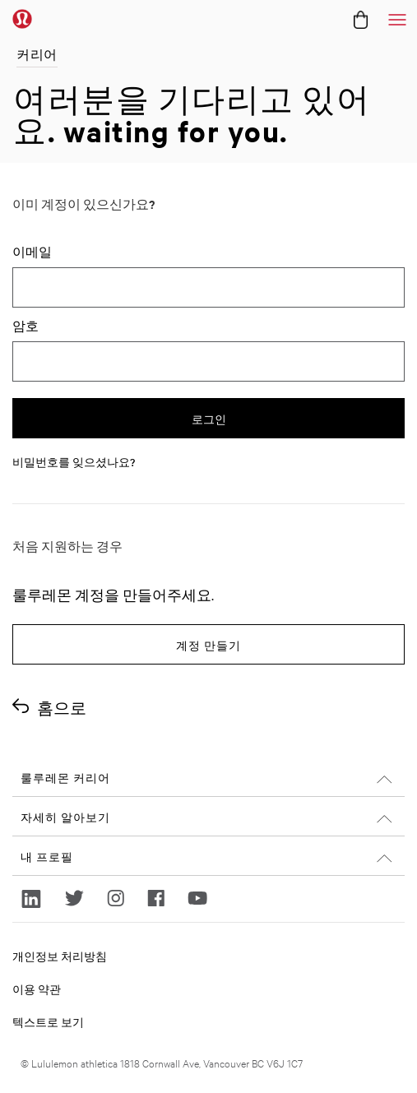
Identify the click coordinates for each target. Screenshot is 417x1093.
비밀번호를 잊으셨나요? (73, 461)
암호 (25, 325)
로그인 (209, 420)
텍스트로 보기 (48, 1021)
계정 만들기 (208, 646)
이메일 (32, 251)
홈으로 (61, 707)
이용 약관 (36, 988)
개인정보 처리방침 (59, 955)
